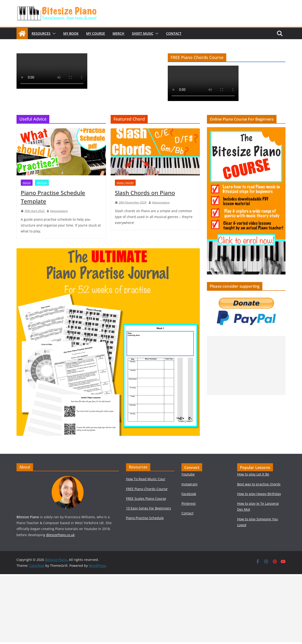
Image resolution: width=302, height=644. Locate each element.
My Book (71, 33)
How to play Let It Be (253, 474)
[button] (53, 33)
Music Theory (125, 182)
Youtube (188, 474)
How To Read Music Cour (145, 479)
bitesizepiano (59, 211)
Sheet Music (142, 33)
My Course (95, 33)
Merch (118, 33)
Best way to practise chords (259, 484)
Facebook (188, 494)
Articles (42, 182)
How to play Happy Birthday (259, 494)
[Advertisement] (246, 365)
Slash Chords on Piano (145, 193)
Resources (41, 33)
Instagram (189, 484)
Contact (173, 33)
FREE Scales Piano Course (146, 498)
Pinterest (188, 503)
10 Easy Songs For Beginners (148, 508)
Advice (27, 182)
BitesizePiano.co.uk (60, 535)
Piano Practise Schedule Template (53, 197)
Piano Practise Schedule (145, 518)
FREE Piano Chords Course (147, 489)
